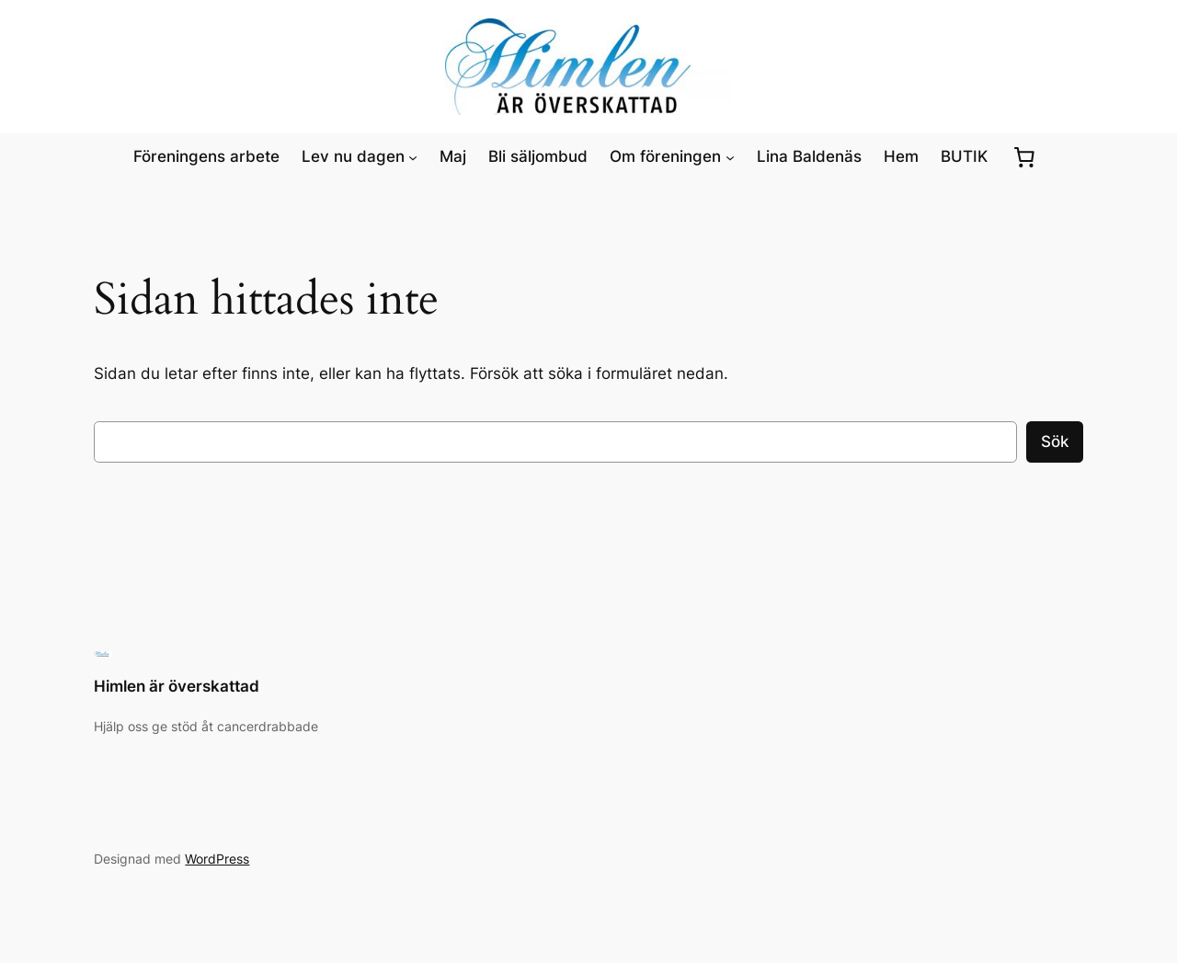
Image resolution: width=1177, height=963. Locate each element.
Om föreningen (665, 156)
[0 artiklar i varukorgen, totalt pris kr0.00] (1024, 156)
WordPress (217, 858)
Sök (1054, 441)
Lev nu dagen (353, 156)
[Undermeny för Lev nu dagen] (412, 156)
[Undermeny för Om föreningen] (730, 156)
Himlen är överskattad (176, 686)
